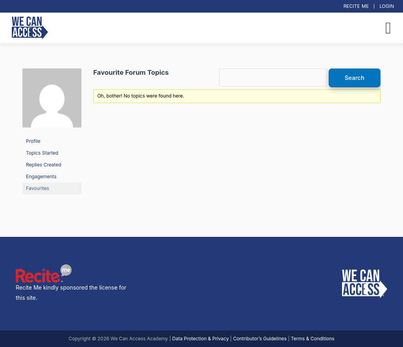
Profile (33, 141)
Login (386, 6)
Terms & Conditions (313, 338)
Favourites (37, 188)
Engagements (41, 176)
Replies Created (43, 165)
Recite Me (356, 6)
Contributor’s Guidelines (260, 338)
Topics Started (42, 153)
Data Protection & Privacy (200, 338)
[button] (388, 28)
